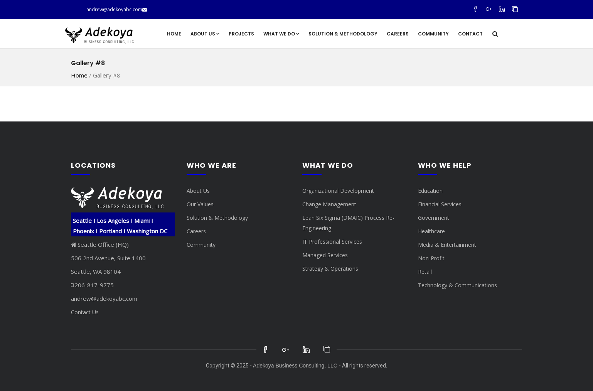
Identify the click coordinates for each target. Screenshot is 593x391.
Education (430, 190)
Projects (241, 33)
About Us (204, 33)
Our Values (200, 204)
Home (174, 33)
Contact (470, 33)
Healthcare (431, 231)
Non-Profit (431, 258)
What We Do (281, 33)
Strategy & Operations (330, 268)
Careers (398, 33)
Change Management (329, 204)
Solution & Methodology (342, 33)
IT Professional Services (332, 241)
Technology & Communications (457, 285)
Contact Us (85, 312)
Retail (425, 271)
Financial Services (440, 204)
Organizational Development (338, 190)
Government (433, 217)
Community (433, 33)
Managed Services (325, 255)
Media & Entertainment (447, 244)
